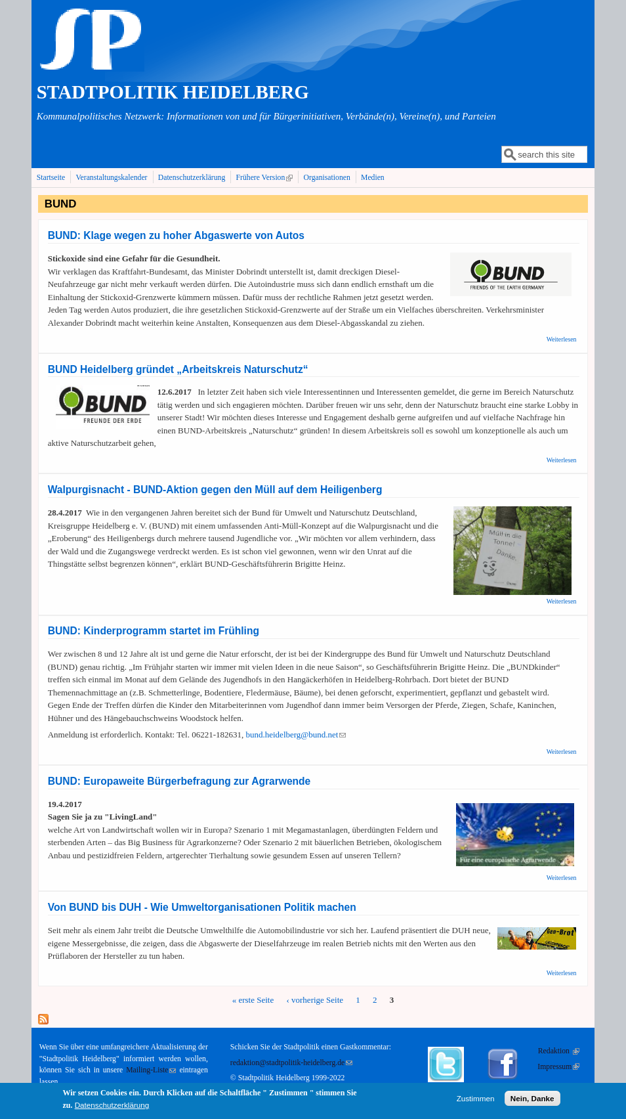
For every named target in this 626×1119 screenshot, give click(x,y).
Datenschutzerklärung (192, 177)
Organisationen (327, 177)
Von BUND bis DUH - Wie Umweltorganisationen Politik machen (202, 907)
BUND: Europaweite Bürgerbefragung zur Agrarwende (179, 781)
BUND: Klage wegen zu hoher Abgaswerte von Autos (176, 235)
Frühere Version (266, 177)
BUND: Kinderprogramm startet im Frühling (153, 630)
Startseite (51, 177)
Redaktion (558, 1051)
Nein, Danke (532, 1100)
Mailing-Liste (151, 1070)
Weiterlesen (562, 339)
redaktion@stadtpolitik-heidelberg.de (291, 1063)
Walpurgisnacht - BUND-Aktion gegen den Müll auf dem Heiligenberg (215, 489)
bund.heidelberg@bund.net (295, 734)
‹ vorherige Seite (314, 1000)
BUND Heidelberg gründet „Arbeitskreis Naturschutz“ (178, 369)
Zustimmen (476, 1100)
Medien (373, 177)
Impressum (558, 1067)
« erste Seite (253, 1000)
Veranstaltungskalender (111, 177)
